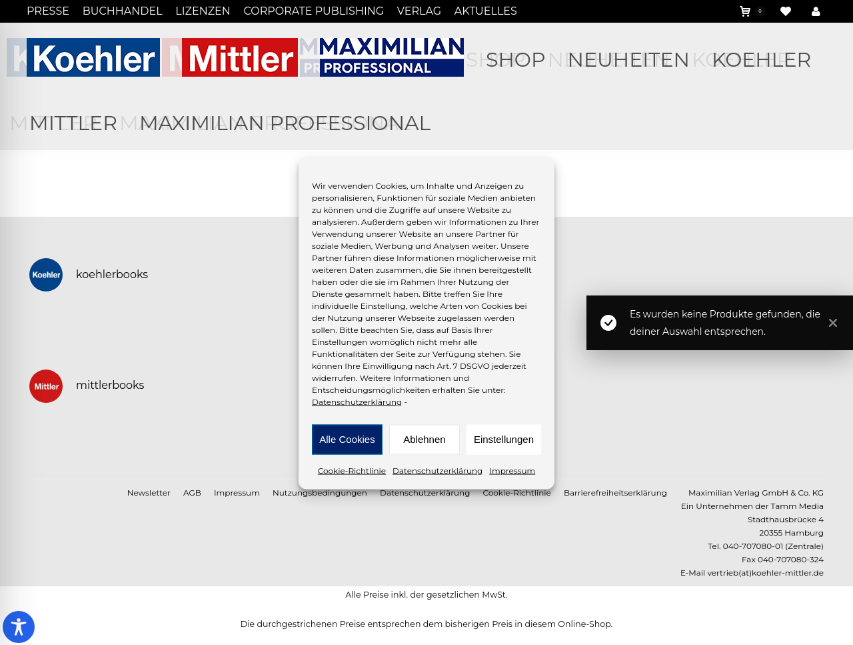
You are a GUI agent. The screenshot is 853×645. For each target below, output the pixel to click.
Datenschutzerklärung (357, 401)
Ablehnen (424, 439)
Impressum (512, 470)
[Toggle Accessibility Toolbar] (18, 627)
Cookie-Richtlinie (352, 470)
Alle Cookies (347, 439)
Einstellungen (504, 439)
